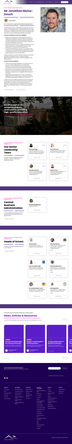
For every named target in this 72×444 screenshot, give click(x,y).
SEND (37, 421)
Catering (49, 389)
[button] (24, 2)
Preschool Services (29, 389)
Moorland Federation (18, 389)
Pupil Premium (39, 411)
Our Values (6, 396)
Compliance (50, 391)
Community (39, 395)
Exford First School (18, 394)
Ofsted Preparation (51, 399)
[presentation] (55, 372)
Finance (49, 396)
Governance (6, 394)
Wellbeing (38, 428)
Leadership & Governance (52, 398)
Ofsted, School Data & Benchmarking (41, 402)
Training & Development (52, 408)
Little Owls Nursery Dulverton (29, 395)
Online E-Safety (39, 404)
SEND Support (50, 404)
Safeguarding (39, 413)
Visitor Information (7, 398)
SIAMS (38, 423)
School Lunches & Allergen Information (41, 419)
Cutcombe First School (19, 391)
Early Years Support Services (51, 394)
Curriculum (39, 397)
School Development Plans (40, 416)
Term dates (39, 426)
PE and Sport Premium (41, 409)
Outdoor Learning (40, 405)
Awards (5, 391)
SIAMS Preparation (51, 406)
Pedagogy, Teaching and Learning (52, 402)
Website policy (61, 391)
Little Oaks (27, 393)
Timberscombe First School (18, 400)
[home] (9, 2)
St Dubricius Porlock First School (19, 397)
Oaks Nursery (28, 398)
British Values (39, 393)
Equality (38, 399)
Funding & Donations (7, 393)
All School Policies (62, 389)
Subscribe (65, 368)
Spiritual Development (41, 424)
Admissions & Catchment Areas (41, 391)
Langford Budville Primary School (19, 403)
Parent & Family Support (41, 407)
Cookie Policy (61, 393)
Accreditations (6, 389)
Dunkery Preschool (29, 391)
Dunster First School (18, 393)
